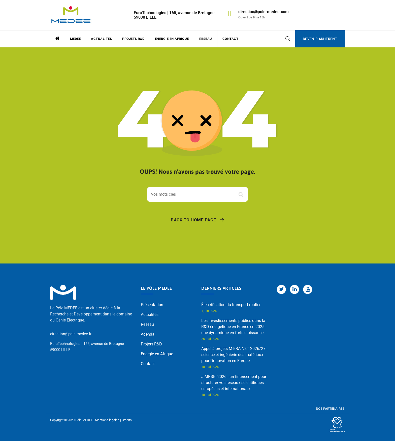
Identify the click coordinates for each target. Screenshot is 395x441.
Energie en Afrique (172, 39)
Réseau (205, 39)
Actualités (101, 39)
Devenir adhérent (320, 39)
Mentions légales (107, 420)
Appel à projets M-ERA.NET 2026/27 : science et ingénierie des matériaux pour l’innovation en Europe (234, 354)
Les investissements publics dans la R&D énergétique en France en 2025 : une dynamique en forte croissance (234, 326)
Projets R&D (133, 39)
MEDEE (75, 39)
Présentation (152, 304)
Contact (230, 39)
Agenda (147, 334)
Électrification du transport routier (230, 304)
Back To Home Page (193, 219)
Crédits (127, 420)
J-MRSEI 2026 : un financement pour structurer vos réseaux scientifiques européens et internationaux (233, 382)
